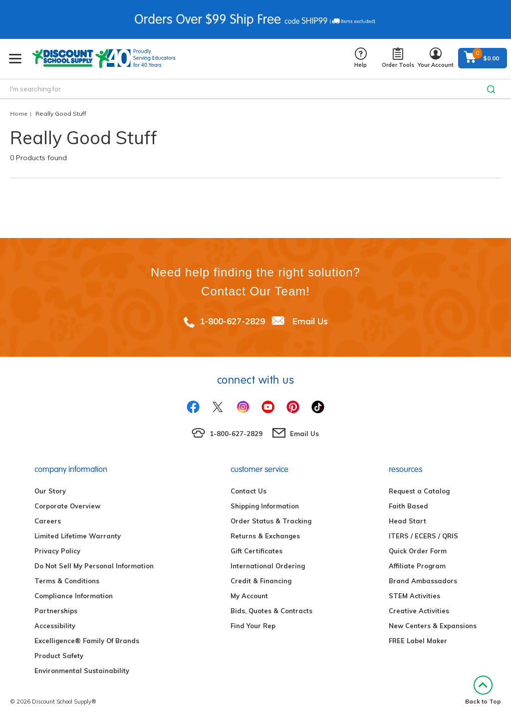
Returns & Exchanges (265, 536)
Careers (47, 521)
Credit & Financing (261, 581)
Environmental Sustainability (81, 671)
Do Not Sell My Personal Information (94, 566)
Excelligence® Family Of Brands (86, 641)
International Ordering (268, 566)
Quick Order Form (418, 551)
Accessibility (54, 626)
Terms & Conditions (66, 581)
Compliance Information (73, 596)
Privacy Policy (57, 551)
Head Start (407, 521)
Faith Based (408, 506)
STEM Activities (414, 596)
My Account (249, 596)
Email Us (310, 321)
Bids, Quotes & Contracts (271, 611)
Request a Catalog (419, 491)
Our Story (50, 491)
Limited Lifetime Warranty (77, 536)
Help (360, 58)
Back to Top (483, 690)
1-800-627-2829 (232, 321)
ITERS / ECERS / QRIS (423, 536)
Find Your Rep (253, 626)
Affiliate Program (417, 566)
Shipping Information (265, 506)
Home (18, 113)
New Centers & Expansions (433, 626)
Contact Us (248, 491)
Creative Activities (419, 611)
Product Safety (58, 656)
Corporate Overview (67, 506)
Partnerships (55, 611)
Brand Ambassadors (423, 581)
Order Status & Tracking (271, 521)
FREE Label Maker (418, 641)
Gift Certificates (256, 551)
